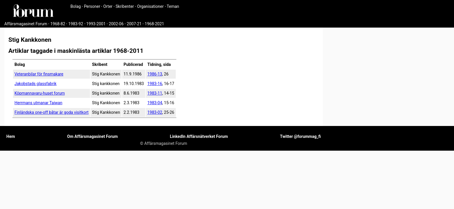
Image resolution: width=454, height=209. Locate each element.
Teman (173, 6)
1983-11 (154, 93)
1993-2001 (96, 23)
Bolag (75, 6)
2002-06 (116, 23)
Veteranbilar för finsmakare (38, 74)
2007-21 (134, 23)
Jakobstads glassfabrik (35, 83)
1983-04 (154, 102)
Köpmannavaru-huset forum (39, 93)
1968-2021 (154, 23)
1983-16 (154, 83)
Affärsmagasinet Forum (25, 23)
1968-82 (57, 23)
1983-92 (75, 23)
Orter (107, 6)
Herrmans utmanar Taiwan (38, 102)
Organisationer (150, 6)
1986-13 (154, 74)
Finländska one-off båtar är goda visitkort (51, 112)
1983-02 (154, 112)
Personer (92, 6)
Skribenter (125, 6)
